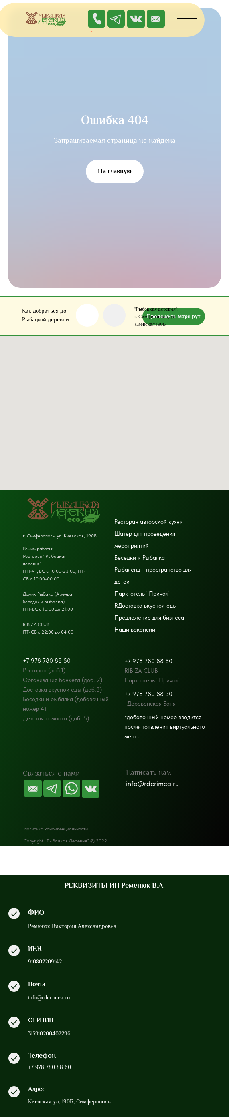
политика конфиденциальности (56, 829)
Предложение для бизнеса (149, 617)
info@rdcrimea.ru (152, 783)
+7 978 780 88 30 (148, 694)
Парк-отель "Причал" (142, 593)
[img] (156, 19)
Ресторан (126, 521)
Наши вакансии (134, 629)
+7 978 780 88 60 (148, 661)
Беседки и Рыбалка (139, 557)
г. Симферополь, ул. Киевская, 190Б (60, 536)
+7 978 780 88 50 (47, 660)
